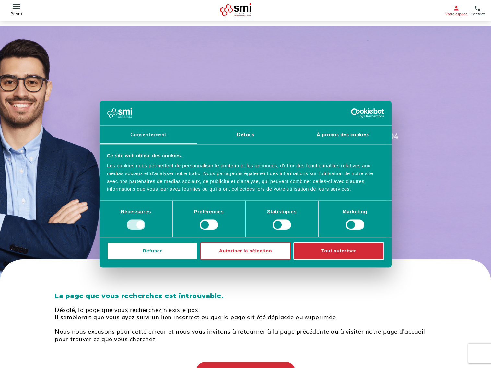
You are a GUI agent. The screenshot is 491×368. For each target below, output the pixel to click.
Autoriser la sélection (245, 251)
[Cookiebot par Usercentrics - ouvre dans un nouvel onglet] (355, 113)
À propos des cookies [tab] (343, 134)
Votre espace (456, 10)
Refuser (152, 251)
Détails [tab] (245, 134)
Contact (478, 10)
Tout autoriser (338, 251)
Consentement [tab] (148, 134)
